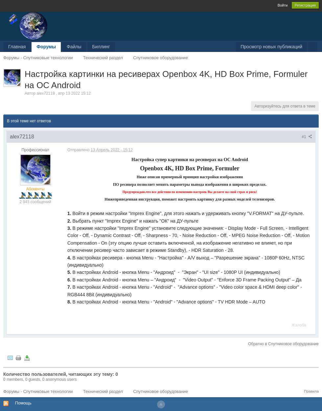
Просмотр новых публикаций (271, 46)
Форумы (46, 46)
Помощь (23, 402)
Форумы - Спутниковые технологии (38, 391)
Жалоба (298, 325)
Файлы (74, 46)
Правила (311, 391)
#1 (307, 136)
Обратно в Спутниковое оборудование (283, 344)
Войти (283, 5)
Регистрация (305, 5)
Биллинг (101, 46)
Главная (17, 46)
